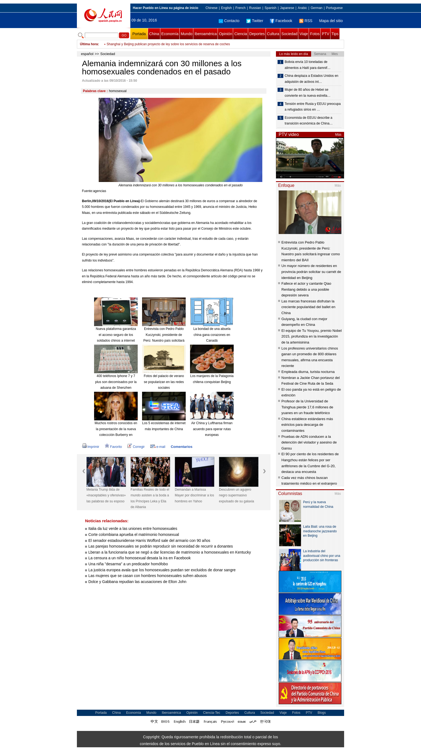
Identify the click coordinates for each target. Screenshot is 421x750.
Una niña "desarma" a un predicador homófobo (128, 564)
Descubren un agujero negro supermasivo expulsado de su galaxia (236, 495)
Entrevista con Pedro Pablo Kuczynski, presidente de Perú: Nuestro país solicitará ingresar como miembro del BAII (164, 340)
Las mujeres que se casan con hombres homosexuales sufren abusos (147, 575)
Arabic (302, 8)
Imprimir (90, 447)
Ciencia (240, 34)
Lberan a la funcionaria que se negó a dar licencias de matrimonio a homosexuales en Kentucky (169, 552)
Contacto (229, 21)
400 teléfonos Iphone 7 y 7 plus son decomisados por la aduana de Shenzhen (116, 382)
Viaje (303, 34)
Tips (335, 34)
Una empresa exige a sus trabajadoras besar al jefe (144, 41)
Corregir (136, 447)
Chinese (212, 8)
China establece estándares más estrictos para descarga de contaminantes (307, 425)
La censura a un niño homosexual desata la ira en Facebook (139, 558)
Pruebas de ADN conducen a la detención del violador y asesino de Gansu (309, 442)
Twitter (254, 21)
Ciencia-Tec (211, 713)
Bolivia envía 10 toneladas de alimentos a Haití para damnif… (307, 65)
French (240, 8)
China (154, 34)
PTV (325, 34)
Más (338, 134)
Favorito (113, 447)
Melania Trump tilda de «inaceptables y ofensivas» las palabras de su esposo (106, 495)
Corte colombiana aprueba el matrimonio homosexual (133, 534)
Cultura (273, 34)
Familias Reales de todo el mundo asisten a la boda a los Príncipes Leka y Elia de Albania (150, 498)
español (87, 54)
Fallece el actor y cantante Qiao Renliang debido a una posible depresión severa (306, 289)
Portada (139, 34)
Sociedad (289, 34)
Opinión (225, 34)
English (226, 8)
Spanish (270, 8)
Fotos (315, 34)
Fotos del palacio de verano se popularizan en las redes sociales (164, 382)
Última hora (89, 44)
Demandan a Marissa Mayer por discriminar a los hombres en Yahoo (194, 495)
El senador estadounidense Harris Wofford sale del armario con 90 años (149, 540)
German (316, 8)
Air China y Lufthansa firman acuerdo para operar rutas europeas (211, 429)
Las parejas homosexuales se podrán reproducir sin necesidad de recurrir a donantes (160, 546)
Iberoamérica (205, 34)
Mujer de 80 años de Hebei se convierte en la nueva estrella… (307, 93)
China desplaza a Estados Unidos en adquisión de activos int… (311, 79)
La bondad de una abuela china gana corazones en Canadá (211, 334)
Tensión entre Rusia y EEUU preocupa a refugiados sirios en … (313, 107)
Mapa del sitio (331, 21)
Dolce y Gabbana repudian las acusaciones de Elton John (137, 581)
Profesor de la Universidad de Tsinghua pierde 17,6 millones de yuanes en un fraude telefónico (307, 407)
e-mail (158, 447)
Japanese (287, 8)
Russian (255, 8)
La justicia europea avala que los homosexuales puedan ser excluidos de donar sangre (162, 570)
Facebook (281, 21)
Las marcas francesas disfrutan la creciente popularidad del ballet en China (308, 307)
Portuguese (334, 8)
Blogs (322, 713)
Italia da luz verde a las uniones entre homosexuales (132, 528)
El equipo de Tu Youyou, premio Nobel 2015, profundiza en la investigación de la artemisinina (311, 336)
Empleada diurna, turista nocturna (308, 372)
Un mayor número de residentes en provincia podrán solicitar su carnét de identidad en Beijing (311, 272)
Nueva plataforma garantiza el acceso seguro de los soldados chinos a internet (116, 334)
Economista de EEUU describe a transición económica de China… (309, 121)
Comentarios (181, 447)
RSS (305, 21)
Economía (170, 34)
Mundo (187, 34)
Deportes (257, 34)
